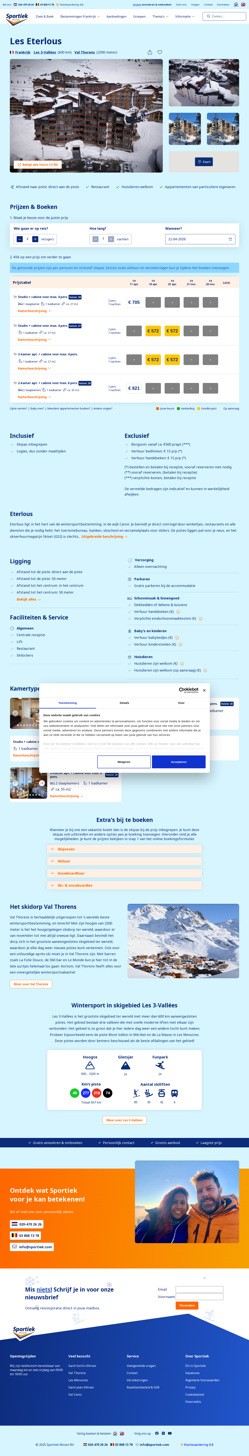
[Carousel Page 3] (24, 725)
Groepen (139, 16)
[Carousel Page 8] (39, 795)
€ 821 (134, 388)
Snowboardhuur (68, 873)
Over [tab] (181, 702)
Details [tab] (124, 702)
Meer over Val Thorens (31, 984)
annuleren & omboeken (152, 4)
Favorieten (223, 4)
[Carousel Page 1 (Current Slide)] (18, 725)
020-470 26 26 (24, 4)
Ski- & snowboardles (71, 885)
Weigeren (123, 761)
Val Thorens (84, 52)
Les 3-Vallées (45, 52)
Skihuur (60, 861)
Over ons (181, 4)
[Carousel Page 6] (33, 725)
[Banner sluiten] (204, 690)
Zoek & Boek (45, 16)
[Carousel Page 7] (36, 725)
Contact (208, 4)
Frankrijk (23, 52)
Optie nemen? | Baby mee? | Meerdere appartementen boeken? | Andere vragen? (61, 408)
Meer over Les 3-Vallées (124, 1120)
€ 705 (134, 302)
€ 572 (153, 330)
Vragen (195, 4)
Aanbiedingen (116, 16)
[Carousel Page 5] (30, 725)
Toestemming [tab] (67, 702)
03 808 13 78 (45, 4)
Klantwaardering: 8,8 (69, 4)
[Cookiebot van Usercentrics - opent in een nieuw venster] (181, 690)
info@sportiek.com (35, 1247)
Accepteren (179, 761)
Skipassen (63, 849)
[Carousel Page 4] (27, 725)
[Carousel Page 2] (21, 725)
